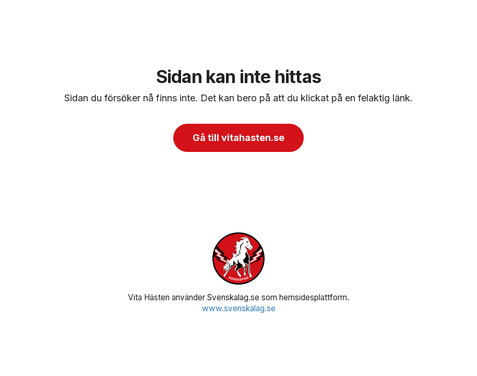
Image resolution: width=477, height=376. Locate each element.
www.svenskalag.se (239, 308)
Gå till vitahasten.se (238, 137)
